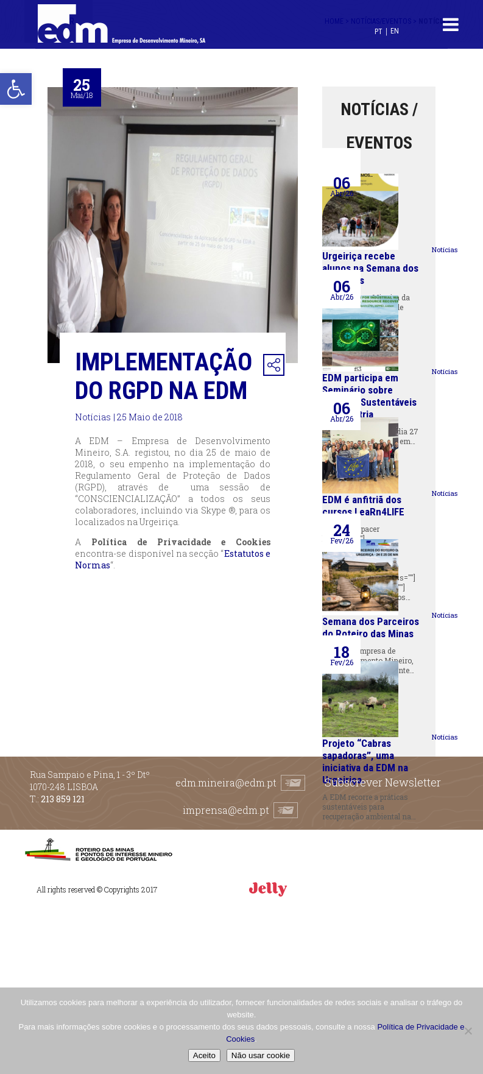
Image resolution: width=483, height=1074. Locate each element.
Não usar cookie (260, 1055)
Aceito (204, 1055)
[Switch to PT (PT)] (379, 31)
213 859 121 (63, 799)
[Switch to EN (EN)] (394, 31)
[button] (16, 89)
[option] (173, 225)
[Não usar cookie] (468, 1031)
